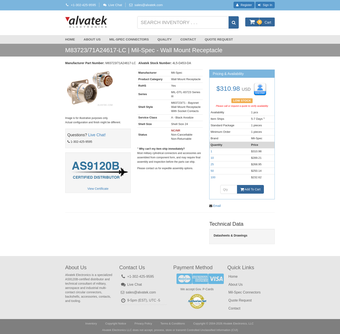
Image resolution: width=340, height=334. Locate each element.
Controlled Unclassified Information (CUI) (212, 329)
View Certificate (97, 188)
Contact (188, 39)
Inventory (91, 322)
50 (212, 170)
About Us (92, 39)
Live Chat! (97, 135)
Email (217, 205)
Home (70, 39)
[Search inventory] (187, 22)
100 (213, 177)
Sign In (265, 5)
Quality (164, 39)
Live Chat (112, 5)
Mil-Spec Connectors (129, 39)
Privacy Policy (143, 322)
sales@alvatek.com (148, 5)
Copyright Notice (115, 322)
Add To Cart (250, 189)
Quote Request (219, 39)
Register (244, 5)
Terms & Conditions (172, 322)
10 (212, 157)
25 (212, 164)
